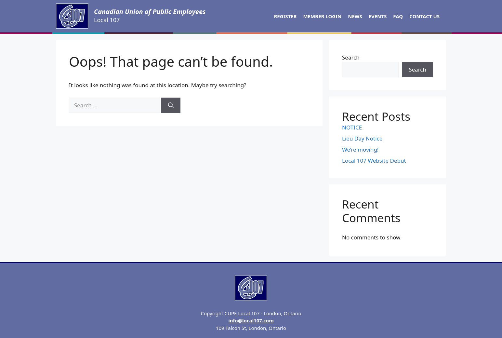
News (355, 16)
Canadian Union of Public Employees (150, 11)
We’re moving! (360, 149)
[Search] (170, 105)
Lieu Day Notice (362, 138)
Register (285, 16)
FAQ (398, 16)
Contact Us (424, 16)
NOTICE (352, 127)
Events (378, 16)
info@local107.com (251, 320)
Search (351, 57)
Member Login (322, 16)
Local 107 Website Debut (374, 160)
